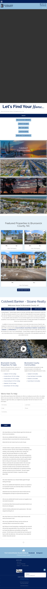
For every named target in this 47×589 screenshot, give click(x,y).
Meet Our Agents (23, 127)
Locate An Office (23, 131)
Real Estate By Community (23, 119)
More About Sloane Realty (23, 135)
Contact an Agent (23, 123)
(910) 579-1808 (25, 583)
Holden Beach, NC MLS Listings (11, 378)
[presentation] (10, 419)
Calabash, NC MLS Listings (10, 373)
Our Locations (38, 309)
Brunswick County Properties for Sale (9, 364)
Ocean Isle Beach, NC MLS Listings (12, 381)
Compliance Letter (25, 565)
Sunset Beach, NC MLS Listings (11, 385)
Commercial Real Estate (21, 563)
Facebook (32, 553)
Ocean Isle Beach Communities (34, 376)
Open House (19, 562)
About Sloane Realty (23, 309)
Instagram (39, 553)
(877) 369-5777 (26, 582)
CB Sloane (7, 6)
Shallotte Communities (32, 378)
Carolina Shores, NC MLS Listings (11, 376)
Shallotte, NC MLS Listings (10, 383)
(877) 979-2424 (43, 5)
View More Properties (23, 289)
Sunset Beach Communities (33, 381)
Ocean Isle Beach (19, 327)
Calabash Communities (32, 373)
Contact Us (19, 565)
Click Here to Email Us (24, 585)
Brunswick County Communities (31, 364)
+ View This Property (11, 248)
